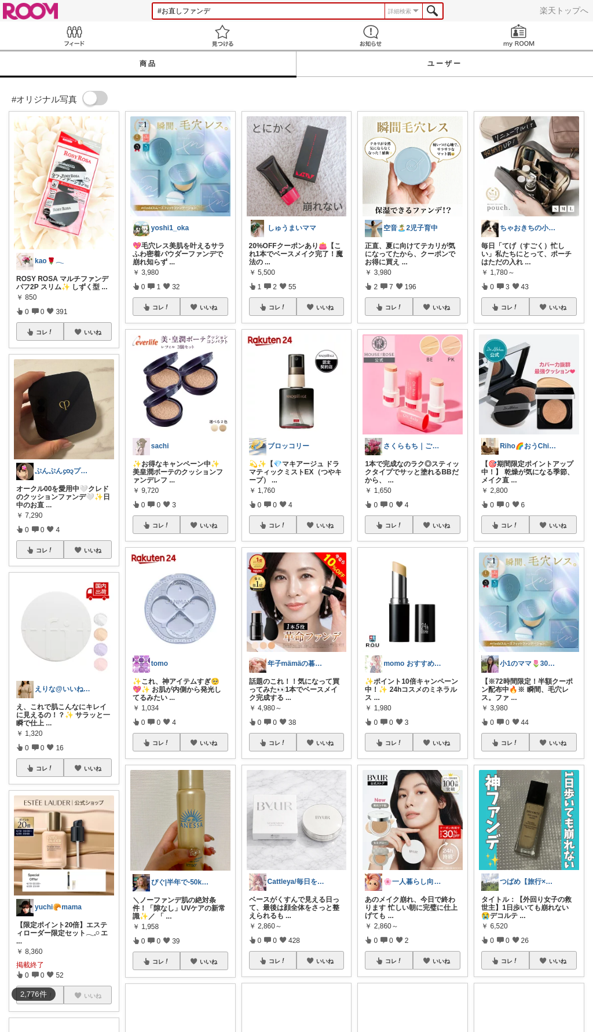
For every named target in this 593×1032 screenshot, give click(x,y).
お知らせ (370, 35)
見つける (222, 35)
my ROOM (519, 35)
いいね (92, 332)
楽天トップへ (564, 10)
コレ (44, 332)
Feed (74, 35)
